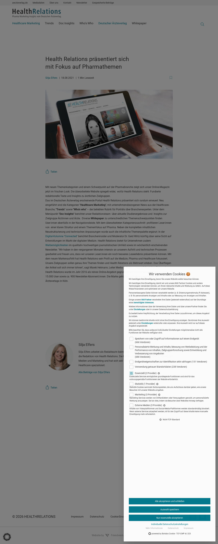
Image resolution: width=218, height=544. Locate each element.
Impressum (188, 528)
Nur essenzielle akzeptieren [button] (169, 518)
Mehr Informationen (154, 528)
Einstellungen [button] (139, 309)
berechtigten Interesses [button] (144, 302)
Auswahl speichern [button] (169, 509)
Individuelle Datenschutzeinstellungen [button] (169, 524)
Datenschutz (173, 528)
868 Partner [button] (146, 300)
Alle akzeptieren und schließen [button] (169, 501)
